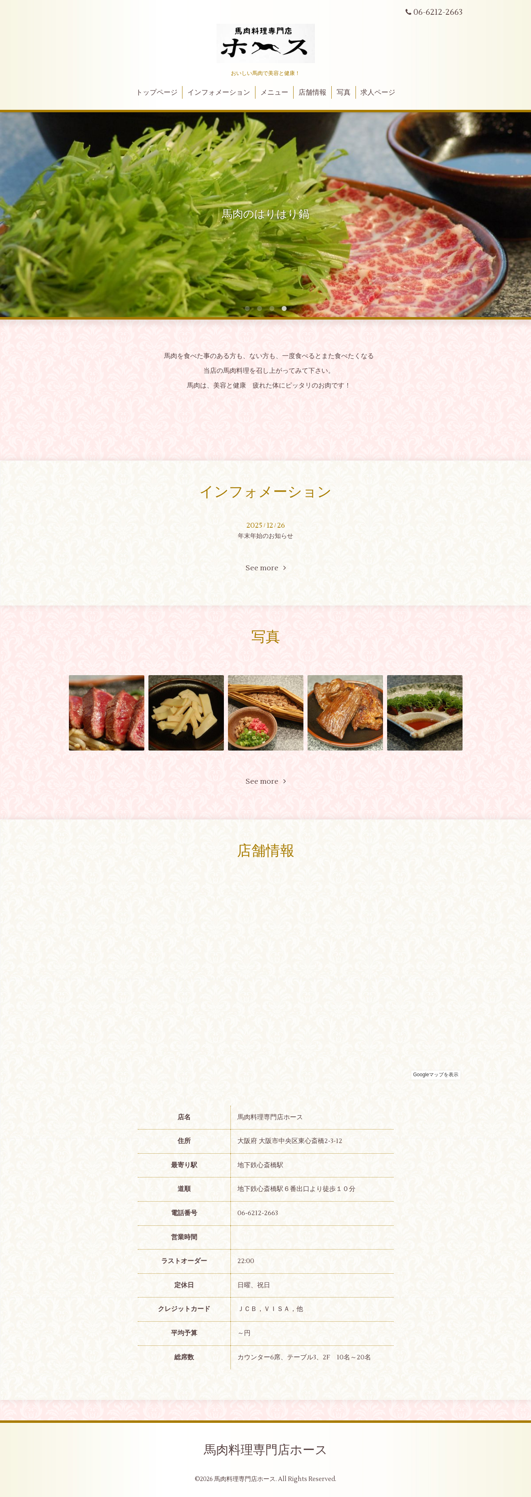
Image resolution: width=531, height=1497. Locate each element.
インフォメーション (218, 92)
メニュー (274, 92)
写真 (344, 92)
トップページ (157, 92)
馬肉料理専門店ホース (266, 1450)
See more (266, 568)
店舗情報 (312, 92)
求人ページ (377, 92)
